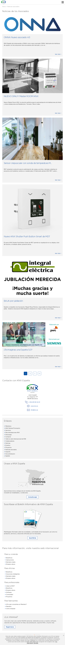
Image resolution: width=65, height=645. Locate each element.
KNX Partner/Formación (12, 428)
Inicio (4, 6)
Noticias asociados (10, 449)
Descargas (8, 434)
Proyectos (8, 447)
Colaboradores (9, 441)
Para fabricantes (11, 601)
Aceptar (36, 643)
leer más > (58, 54)
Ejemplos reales (10, 562)
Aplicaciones (9, 560)
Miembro (8, 606)
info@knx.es (34, 410)
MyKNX (7, 456)
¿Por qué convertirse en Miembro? (16, 604)
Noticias (7, 443)
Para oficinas (9, 568)
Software (8, 592)
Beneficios (8, 557)
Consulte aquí (32, 497)
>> (39, 373)
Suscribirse (32, 538)
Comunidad (9, 594)
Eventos (7, 445)
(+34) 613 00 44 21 (34, 402)
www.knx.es (34, 406)
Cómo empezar (10, 608)
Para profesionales (11, 582)
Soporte (7, 451)
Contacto (7, 436)
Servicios (7, 430)
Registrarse (10, 627)
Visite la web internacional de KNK (15, 439)
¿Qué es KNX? (10, 586)
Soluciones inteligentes (12, 574)
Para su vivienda (11, 554)
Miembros (7, 426)
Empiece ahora (10, 564)
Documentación (9, 454)
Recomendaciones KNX (12, 432)
